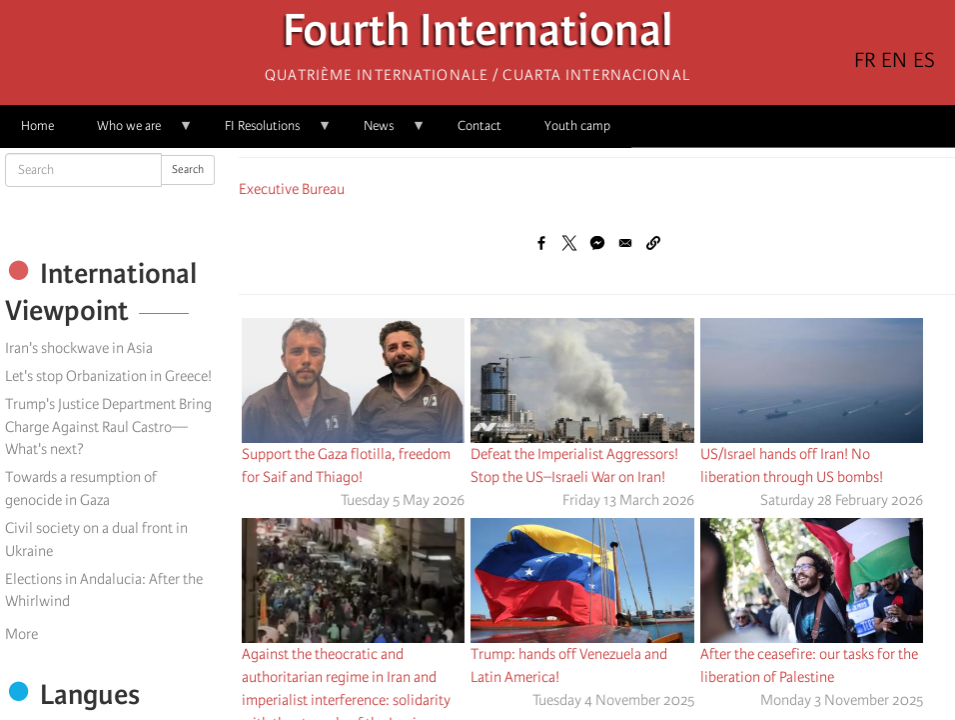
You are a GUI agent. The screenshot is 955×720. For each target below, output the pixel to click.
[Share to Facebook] (541, 243)
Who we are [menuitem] (134, 132)
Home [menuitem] (37, 125)
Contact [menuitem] (479, 125)
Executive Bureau (292, 189)
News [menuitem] (384, 132)
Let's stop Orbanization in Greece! (108, 376)
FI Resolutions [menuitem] (268, 132)
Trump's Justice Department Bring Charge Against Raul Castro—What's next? (108, 427)
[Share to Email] (625, 243)
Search (188, 169)
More (21, 634)
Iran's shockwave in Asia (79, 348)
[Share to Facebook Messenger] (597, 243)
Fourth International (478, 35)
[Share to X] (569, 243)
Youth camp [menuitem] (577, 125)
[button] (653, 243)
